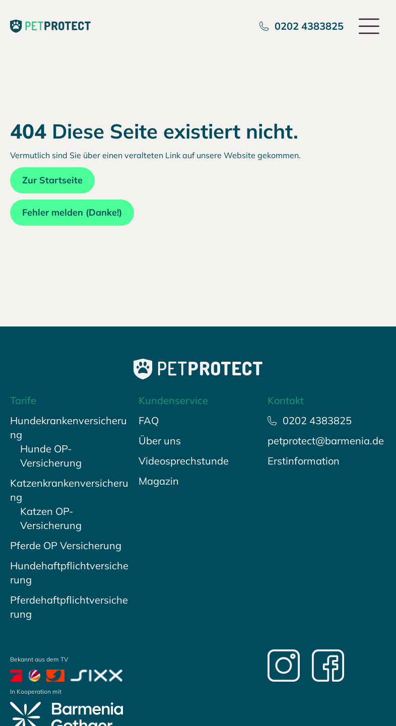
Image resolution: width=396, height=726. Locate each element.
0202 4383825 (301, 26)
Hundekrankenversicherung (68, 427)
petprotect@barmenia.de (326, 440)
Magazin (159, 481)
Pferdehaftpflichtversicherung (69, 606)
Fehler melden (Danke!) (72, 212)
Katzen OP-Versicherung (51, 518)
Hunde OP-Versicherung (51, 455)
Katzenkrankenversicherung (69, 490)
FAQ (149, 420)
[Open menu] (370, 26)
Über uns (160, 440)
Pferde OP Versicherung (65, 545)
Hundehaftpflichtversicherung (69, 572)
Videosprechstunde (184, 460)
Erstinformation (304, 460)
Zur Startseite (52, 180)
